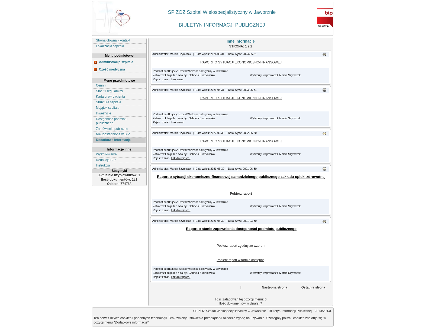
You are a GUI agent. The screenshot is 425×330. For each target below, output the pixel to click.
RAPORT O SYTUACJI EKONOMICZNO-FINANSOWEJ (241, 62)
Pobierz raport (241, 194)
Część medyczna (112, 69)
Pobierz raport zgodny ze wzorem (241, 246)
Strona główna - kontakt (113, 40)
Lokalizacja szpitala (110, 46)
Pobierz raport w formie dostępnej (241, 260)
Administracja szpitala (116, 62)
